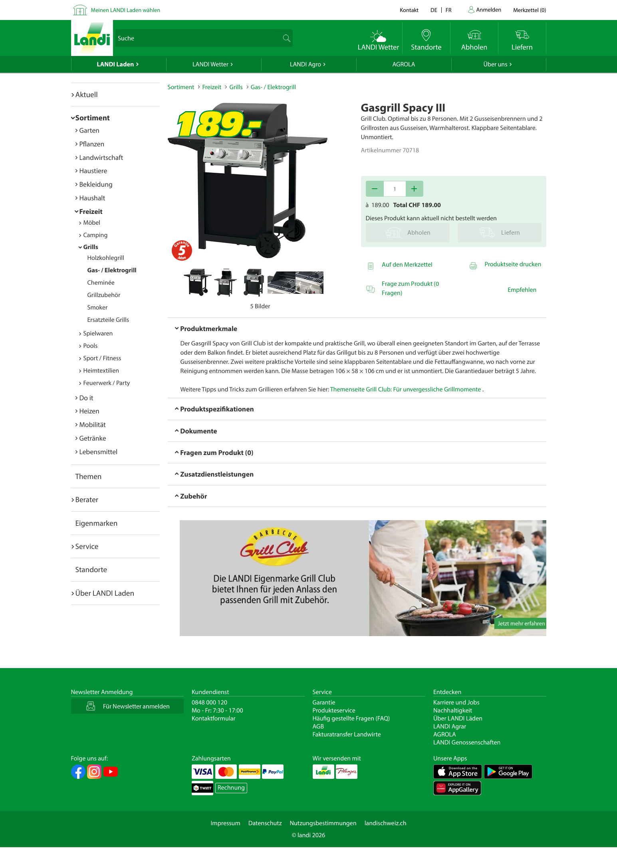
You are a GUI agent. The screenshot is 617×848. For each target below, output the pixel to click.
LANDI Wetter (210, 64)
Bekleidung (96, 184)
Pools (90, 346)
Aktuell (86, 94)
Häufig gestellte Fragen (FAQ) (351, 718)
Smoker (97, 307)
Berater (87, 499)
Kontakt (409, 10)
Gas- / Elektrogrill (112, 270)
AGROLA (404, 64)
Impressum (225, 823)
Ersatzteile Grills (108, 320)
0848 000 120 (209, 702)
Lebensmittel (98, 451)
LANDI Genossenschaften (466, 742)
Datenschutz (265, 823)
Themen (88, 476)
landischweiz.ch (386, 823)
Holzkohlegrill (105, 258)
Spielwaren (98, 333)
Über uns (495, 64)
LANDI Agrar (449, 726)
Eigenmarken (96, 523)
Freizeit (91, 211)
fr (449, 10)
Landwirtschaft (101, 157)
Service (87, 546)
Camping (95, 235)
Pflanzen (92, 143)
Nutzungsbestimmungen (323, 823)
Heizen (89, 410)
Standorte (91, 569)
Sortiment (92, 117)
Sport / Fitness (102, 358)
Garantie (324, 702)
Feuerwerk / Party (106, 383)
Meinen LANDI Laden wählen (126, 10)
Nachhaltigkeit (452, 710)
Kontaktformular (214, 718)
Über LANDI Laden (105, 593)
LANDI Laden (115, 64)
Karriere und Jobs (456, 702)
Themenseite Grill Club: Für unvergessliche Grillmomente (405, 389)
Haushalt (92, 197)
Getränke (92, 438)
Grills (90, 247)
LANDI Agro (305, 64)
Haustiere (93, 170)
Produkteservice (334, 710)
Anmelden (489, 9)
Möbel (92, 223)
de (434, 10)
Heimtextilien (101, 371)
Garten (89, 130)
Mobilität (92, 424)
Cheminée (101, 283)
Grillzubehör (104, 295)
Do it (86, 397)
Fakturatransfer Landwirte (347, 734)
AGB (318, 726)
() (529, 10)
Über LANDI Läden (457, 718)
